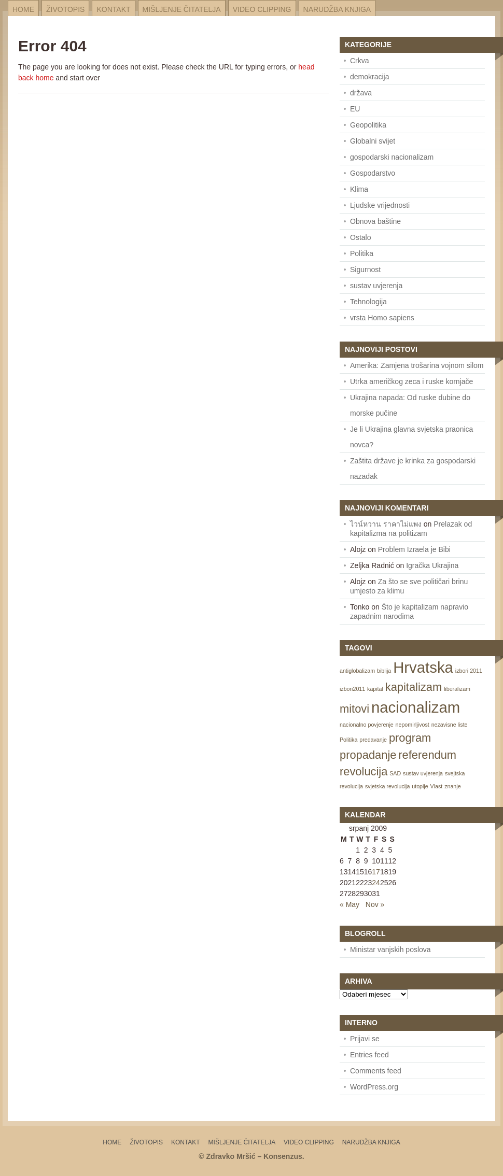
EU (355, 109)
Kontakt (113, 9)
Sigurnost (365, 269)
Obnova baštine (375, 221)
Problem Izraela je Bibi (414, 549)
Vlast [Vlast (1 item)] (436, 786)
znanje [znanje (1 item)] (452, 786)
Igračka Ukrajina (432, 565)
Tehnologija (368, 301)
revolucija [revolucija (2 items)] (363, 771)
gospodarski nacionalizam (392, 157)
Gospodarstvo (372, 173)
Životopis (65, 9)
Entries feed (369, 1055)
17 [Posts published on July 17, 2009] (376, 872)
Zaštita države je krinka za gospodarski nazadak (413, 468)
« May (349, 904)
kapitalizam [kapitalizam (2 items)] (413, 687)
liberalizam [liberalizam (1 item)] (457, 689)
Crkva (359, 60)
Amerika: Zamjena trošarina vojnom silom (417, 365)
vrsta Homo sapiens (382, 318)
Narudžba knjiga (337, 9)
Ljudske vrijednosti (380, 205)
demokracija (369, 77)
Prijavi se (365, 1039)
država (361, 93)
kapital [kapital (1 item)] (375, 689)
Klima (359, 189)
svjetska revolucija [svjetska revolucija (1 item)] (387, 786)
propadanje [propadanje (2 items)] (368, 754)
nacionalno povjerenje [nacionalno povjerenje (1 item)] (367, 724)
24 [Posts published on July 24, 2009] (376, 883)
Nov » (375, 904)
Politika (361, 253)
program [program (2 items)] (410, 737)
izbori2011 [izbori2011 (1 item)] (352, 689)
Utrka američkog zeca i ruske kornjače (411, 381)
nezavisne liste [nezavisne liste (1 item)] (449, 724)
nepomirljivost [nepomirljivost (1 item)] (412, 724)
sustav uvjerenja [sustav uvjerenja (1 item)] (423, 773)
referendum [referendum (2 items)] (427, 754)
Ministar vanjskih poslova (390, 949)
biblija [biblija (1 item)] (384, 671)
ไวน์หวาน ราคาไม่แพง (386, 524)
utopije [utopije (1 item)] (420, 786)
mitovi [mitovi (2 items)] (354, 708)
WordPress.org (374, 1087)
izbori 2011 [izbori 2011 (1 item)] (468, 671)
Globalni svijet (372, 141)
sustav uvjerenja (376, 285)
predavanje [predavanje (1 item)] (373, 739)
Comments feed (375, 1071)
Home (23, 9)
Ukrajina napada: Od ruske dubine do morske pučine (410, 405)
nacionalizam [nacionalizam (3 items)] (415, 707)
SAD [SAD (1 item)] (395, 773)
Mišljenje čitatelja (182, 9)
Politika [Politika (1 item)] (348, 739)
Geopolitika (368, 125)
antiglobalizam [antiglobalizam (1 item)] (357, 671)
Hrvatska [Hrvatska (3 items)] (423, 667)
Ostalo (360, 237)
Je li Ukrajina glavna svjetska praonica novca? (411, 437)
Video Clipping (262, 9)
